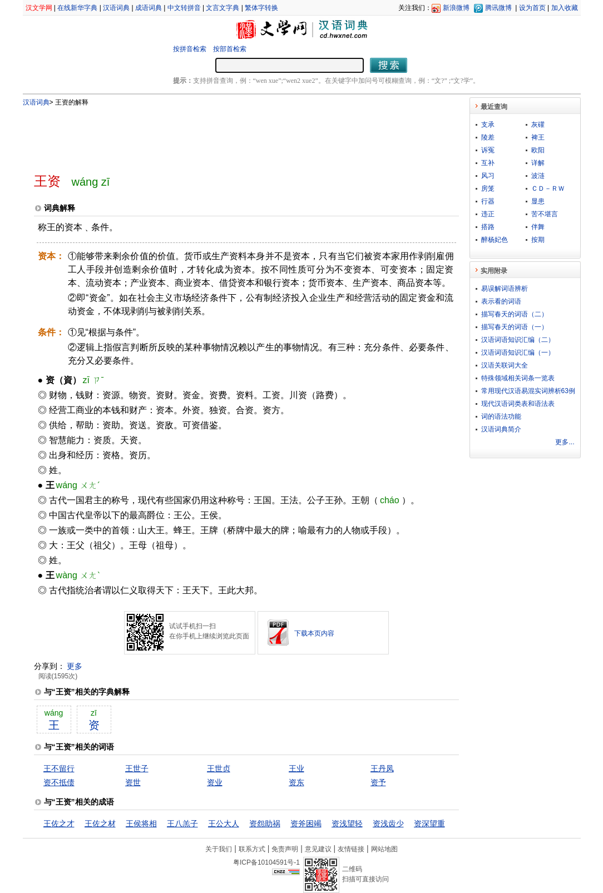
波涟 (538, 176)
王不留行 (59, 768)
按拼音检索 (189, 49)
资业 (215, 782)
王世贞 (218, 768)
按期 (538, 240)
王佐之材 (100, 823)
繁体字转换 (261, 8)
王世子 (137, 768)
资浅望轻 (347, 823)
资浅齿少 (388, 823)
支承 (488, 124)
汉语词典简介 (501, 429)
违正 (488, 214)
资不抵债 (59, 782)
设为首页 (532, 8)
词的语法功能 (501, 416)
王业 (296, 768)
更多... (564, 442)
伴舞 (538, 227)
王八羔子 (182, 823)
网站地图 (384, 849)
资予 (378, 782)
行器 (488, 201)
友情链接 (351, 849)
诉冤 (488, 150)
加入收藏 (564, 8)
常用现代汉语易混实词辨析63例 (528, 391)
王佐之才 (59, 823)
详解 (538, 163)
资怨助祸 (264, 823)
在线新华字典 (77, 8)
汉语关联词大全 (504, 365)
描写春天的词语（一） (514, 327)
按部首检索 (229, 49)
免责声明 (284, 849)
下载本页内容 (314, 633)
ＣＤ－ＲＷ (548, 188)
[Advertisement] (228, 135)
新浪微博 (456, 8)
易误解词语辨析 (504, 288)
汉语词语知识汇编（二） (518, 340)
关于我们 (218, 849)
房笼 (488, 188)
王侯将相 (141, 823)
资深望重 (429, 823)
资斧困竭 (306, 823)
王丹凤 (382, 768)
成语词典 (148, 8)
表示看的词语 (501, 301)
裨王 (538, 137)
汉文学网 (39, 8)
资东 (296, 782)
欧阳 (538, 150)
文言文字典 (222, 8)
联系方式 (252, 849)
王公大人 (223, 823)
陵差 (488, 137)
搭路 (488, 227)
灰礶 (538, 124)
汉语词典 (116, 8)
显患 (538, 201)
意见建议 (318, 849)
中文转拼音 (184, 8)
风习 (488, 176)
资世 (133, 782)
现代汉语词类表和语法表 (518, 404)
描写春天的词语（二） (514, 314)
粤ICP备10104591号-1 (266, 862)
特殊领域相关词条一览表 (518, 378)
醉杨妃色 (494, 240)
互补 (488, 163)
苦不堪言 (544, 214)
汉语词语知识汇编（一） (518, 352)
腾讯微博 (498, 8)
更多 (74, 666)
